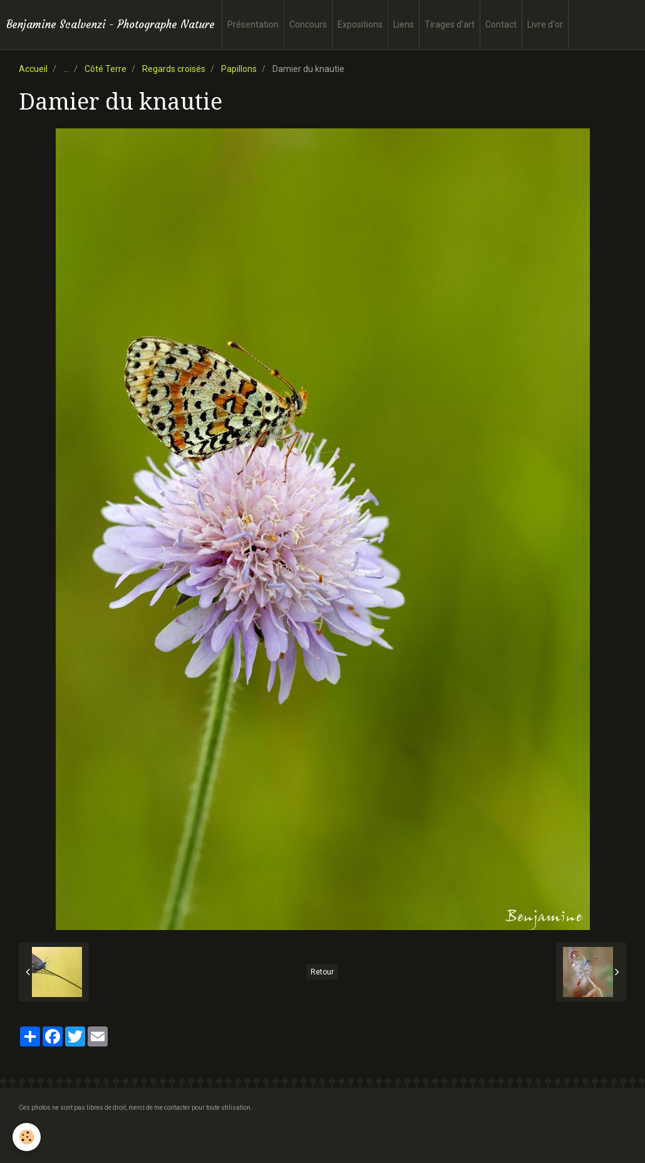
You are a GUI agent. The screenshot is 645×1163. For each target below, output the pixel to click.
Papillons (239, 69)
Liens (403, 24)
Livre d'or (545, 24)
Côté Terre (105, 69)
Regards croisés (173, 69)
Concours (308, 24)
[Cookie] (27, 1137)
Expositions (360, 24)
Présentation (253, 24)
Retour (322, 972)
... (66, 69)
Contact (501, 24)
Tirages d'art (450, 24)
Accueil (33, 69)
